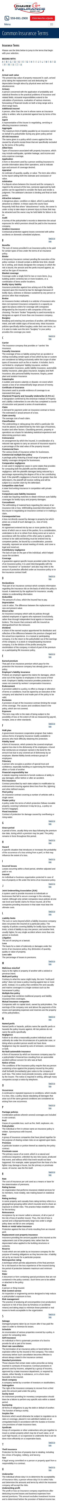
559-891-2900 (19, 18)
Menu (7, 24)
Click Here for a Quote (42, 18)
